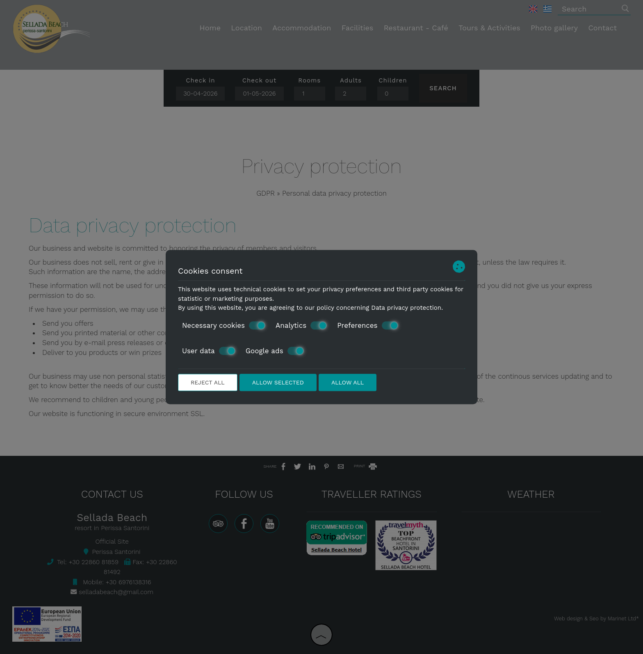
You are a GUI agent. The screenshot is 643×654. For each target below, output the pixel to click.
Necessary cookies (223, 325)
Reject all (208, 382)
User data (208, 351)
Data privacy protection (406, 307)
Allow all (347, 382)
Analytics (301, 325)
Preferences (367, 325)
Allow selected (278, 382)
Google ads (275, 351)
